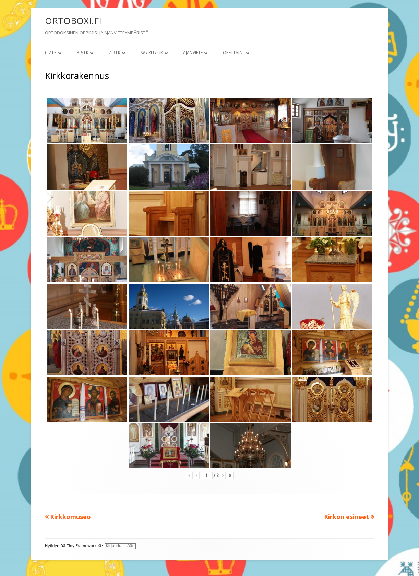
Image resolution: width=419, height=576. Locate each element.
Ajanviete (193, 53)
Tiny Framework (81, 546)
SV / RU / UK (152, 53)
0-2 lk (51, 53)
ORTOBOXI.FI (73, 20)
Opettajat (233, 53)
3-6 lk (82, 53)
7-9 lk (114, 53)
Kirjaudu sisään (120, 546)
